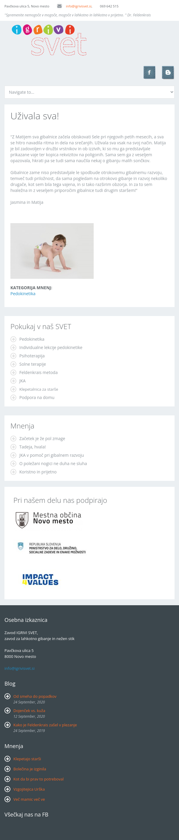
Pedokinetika (22, 293)
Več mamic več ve (29, 799)
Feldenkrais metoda (38, 372)
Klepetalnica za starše (38, 389)
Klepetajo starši (27, 758)
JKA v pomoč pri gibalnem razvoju (51, 455)
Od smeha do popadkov (34, 696)
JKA (22, 381)
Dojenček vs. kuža (29, 710)
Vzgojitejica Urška (29, 789)
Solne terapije (32, 364)
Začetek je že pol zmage (42, 438)
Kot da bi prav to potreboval (38, 779)
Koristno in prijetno (38, 472)
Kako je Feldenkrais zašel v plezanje (45, 725)
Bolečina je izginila (29, 769)
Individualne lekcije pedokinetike (50, 347)
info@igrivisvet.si (74, 6)
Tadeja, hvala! (32, 447)
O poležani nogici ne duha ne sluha (53, 463)
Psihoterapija (32, 356)
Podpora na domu (36, 397)
